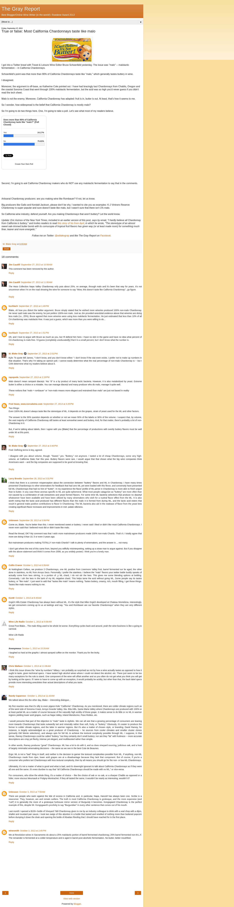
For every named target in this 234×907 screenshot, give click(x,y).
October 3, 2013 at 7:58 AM (32, 792)
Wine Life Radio (17, 622)
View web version (71, 898)
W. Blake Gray (16, 353)
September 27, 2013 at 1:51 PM (34, 333)
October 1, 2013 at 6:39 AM (36, 565)
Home (71, 893)
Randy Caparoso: (17, 696)
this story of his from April (71, 223)
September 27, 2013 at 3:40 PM (42, 446)
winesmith (14, 830)
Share (6, 249)
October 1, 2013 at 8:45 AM (28, 598)
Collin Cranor (15, 565)
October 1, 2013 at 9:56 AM (39, 622)
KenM (11, 598)
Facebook (105, 235)
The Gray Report (20, 9)
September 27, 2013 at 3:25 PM (58, 404)
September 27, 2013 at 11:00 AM (36, 282)
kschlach (13, 306)
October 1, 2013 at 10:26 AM (35, 648)
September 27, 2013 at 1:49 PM (34, 306)
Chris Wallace (16, 666)
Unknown (13, 520)
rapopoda (14, 377)
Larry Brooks (15, 478)
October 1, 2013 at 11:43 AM (40, 696)
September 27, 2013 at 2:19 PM (34, 377)
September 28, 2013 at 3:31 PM (38, 478)
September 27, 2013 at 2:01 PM (42, 353)
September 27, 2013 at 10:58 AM (36, 264)
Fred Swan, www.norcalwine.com (26, 404)
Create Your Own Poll (24, 164)
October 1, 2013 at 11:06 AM (37, 666)
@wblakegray (62, 235)
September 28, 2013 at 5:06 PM (34, 520)
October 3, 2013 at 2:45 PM (33, 830)
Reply (11, 273)
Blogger (77, 904)
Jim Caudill (14, 264)
